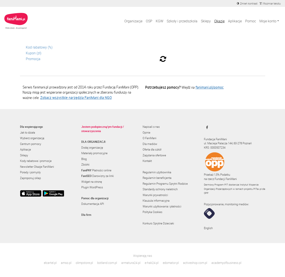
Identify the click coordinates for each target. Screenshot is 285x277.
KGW (159, 21)
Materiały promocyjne (94, 153)
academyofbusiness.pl (226, 263)
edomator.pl (171, 263)
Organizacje (133, 21)
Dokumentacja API (92, 204)
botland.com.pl (107, 263)
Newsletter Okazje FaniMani (37, 167)
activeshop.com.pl (195, 263)
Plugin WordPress (92, 187)
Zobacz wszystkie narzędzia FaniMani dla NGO (76, 97)
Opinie (146, 132)
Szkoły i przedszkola (182, 21)
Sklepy (206, 21)
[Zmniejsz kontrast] (247, 3)
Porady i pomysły (30, 172)
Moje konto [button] (267, 21)
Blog (84, 159)
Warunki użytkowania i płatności (162, 206)
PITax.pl (257, 188)
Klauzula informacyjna (156, 200)
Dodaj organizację (92, 147)
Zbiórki (85, 164)
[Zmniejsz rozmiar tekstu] (270, 3)
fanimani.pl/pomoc (210, 87)
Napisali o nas (151, 127)
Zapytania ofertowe (154, 155)
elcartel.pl (50, 263)
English (208, 228)
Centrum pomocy (30, 144)
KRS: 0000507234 (214, 147)
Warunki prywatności (155, 195)
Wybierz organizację (32, 138)
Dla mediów (150, 144)
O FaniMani (149, 138)
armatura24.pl (130, 263)
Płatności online (96, 170)
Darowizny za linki (97, 176)
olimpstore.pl (84, 263)
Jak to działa (27, 132)
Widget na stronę (91, 182)
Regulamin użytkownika (157, 172)
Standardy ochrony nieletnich (160, 189)
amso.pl (66, 263)
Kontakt (147, 161)
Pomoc (250, 21)
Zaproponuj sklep (30, 178)
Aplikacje (235, 21)
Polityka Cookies (152, 212)
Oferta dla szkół (152, 149)
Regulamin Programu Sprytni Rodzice (165, 184)
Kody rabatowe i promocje (36, 161)
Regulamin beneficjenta (157, 178)
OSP (149, 21)
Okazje (219, 21)
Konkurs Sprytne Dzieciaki (158, 223)
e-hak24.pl (152, 263)
